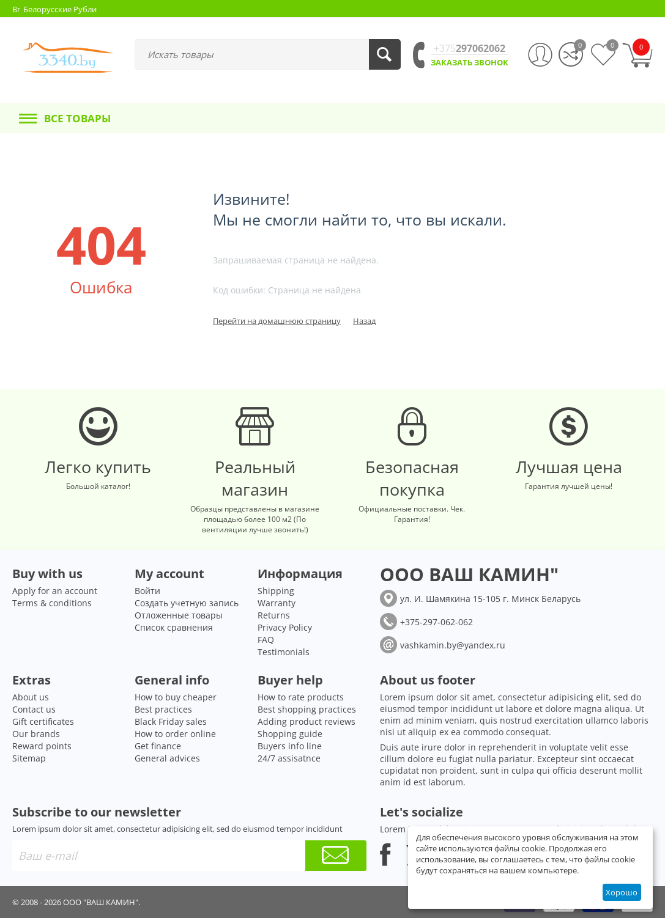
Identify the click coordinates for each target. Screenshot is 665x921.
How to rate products (301, 700)
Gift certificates (43, 724)
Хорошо (621, 892)
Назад (364, 320)
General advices (167, 761)
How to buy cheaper (176, 700)
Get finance (158, 749)
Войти (147, 594)
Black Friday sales (171, 724)
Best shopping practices (307, 712)
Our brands (36, 737)
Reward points (42, 749)
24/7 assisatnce (289, 761)
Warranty (276, 606)
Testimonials (284, 655)
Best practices (163, 712)
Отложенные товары (179, 618)
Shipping (276, 594)
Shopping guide (290, 737)
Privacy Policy (285, 630)
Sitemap (29, 761)
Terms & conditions (52, 606)
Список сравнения (174, 630)
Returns (274, 618)
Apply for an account (54, 594)
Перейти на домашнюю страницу (277, 320)
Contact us (34, 712)
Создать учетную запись (187, 606)
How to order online (175, 737)
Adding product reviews (306, 724)
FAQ (266, 642)
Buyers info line (290, 749)
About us (30, 700)
